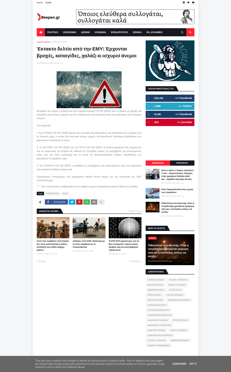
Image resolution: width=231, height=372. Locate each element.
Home (40, 2)
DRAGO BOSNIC (154, 295)
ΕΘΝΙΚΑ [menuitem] (137, 32)
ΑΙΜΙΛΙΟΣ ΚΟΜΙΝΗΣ (178, 330)
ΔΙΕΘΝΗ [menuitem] (85, 32)
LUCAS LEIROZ (175, 290)
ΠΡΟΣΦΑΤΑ (182, 163)
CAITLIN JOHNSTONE (157, 340)
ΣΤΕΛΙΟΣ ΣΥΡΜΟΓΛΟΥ (178, 280)
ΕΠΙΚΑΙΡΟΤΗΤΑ (59, 41)
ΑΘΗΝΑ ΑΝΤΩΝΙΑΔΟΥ (180, 340)
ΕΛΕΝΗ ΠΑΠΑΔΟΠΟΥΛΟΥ (158, 310)
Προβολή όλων (135, 211)
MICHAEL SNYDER (155, 300)
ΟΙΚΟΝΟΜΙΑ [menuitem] (69, 32)
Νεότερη (42, 261)
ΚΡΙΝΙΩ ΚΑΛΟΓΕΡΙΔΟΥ (157, 305)
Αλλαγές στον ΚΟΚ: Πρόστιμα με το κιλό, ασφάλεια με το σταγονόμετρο (89, 244)
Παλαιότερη (134, 261)
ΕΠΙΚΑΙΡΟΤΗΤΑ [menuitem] (119, 32)
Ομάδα (49, 2)
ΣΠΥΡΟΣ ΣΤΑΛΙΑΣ (180, 320)
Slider (65, 193)
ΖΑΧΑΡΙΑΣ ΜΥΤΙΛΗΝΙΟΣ (158, 320)
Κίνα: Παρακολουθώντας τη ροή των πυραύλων (177, 191)
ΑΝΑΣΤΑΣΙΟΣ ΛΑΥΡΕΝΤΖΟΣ (159, 325)
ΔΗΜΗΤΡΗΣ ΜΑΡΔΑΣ (156, 330)
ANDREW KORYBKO (156, 290)
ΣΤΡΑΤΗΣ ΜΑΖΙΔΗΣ (156, 280)
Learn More (179, 364)
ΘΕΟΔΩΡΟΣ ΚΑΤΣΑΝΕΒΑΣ (179, 300)
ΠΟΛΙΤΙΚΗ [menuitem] (52, 32)
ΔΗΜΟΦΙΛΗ (158, 163)
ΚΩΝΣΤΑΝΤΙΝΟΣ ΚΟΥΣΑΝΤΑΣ (160, 335)
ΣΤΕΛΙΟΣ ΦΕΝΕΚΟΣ (174, 295)
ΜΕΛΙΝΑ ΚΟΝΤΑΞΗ (156, 285)
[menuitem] (41, 32)
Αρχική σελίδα (43, 41)
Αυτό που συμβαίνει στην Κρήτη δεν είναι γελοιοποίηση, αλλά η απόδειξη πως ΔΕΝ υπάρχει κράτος (53, 245)
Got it (193, 364)
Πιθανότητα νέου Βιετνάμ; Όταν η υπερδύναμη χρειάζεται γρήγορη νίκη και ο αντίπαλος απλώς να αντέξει (177, 208)
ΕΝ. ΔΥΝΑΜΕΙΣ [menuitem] (154, 32)
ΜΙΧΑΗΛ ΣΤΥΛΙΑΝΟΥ (177, 285)
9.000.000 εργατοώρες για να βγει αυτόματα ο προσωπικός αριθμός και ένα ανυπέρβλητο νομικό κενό (124, 245)
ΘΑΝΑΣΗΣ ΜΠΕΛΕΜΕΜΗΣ (159, 345)
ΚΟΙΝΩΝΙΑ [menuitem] (100, 32)
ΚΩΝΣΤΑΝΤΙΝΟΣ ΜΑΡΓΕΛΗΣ (160, 315)
